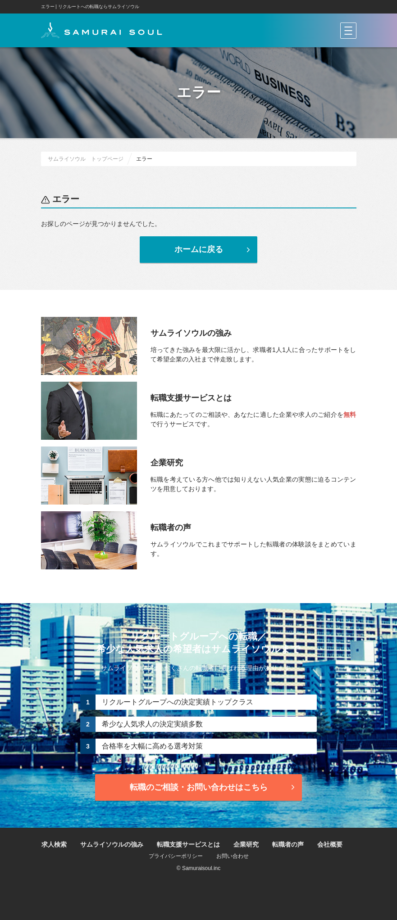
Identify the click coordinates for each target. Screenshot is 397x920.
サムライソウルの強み (111, 844)
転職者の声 (288, 844)
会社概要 (329, 844)
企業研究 (246, 844)
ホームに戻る (213, 249)
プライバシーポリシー (176, 856)
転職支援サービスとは (188, 844)
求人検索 (54, 844)
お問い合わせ (232, 856)
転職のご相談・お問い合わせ (213, 787)
